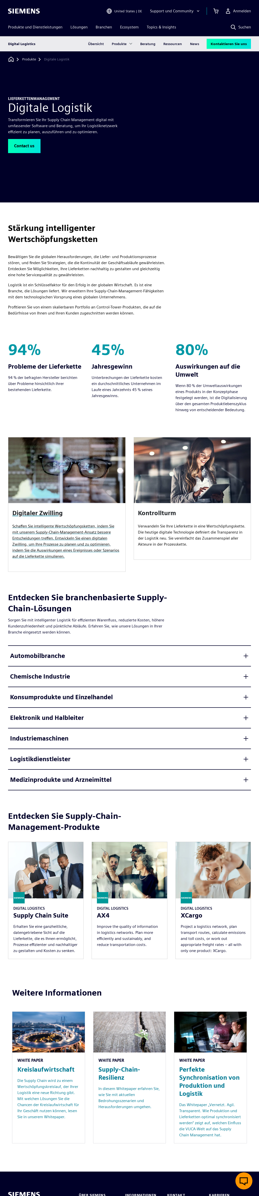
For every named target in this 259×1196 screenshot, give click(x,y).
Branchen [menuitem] (104, 27)
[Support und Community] (175, 11)
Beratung (147, 44)
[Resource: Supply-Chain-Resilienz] (129, 1077)
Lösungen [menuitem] (79, 27)
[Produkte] (29, 59)
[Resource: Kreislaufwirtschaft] (48, 1077)
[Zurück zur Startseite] (11, 59)
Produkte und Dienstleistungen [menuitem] (35, 27)
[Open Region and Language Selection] (124, 11)
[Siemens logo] (24, 11)
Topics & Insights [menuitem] (161, 27)
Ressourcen (172, 44)
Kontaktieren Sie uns (229, 44)
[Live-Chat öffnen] (244, 1181)
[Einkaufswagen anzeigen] (216, 11)
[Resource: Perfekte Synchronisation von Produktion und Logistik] (210, 1077)
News (194, 44)
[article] (192, 498)
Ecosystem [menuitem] (129, 27)
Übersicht (96, 44)
